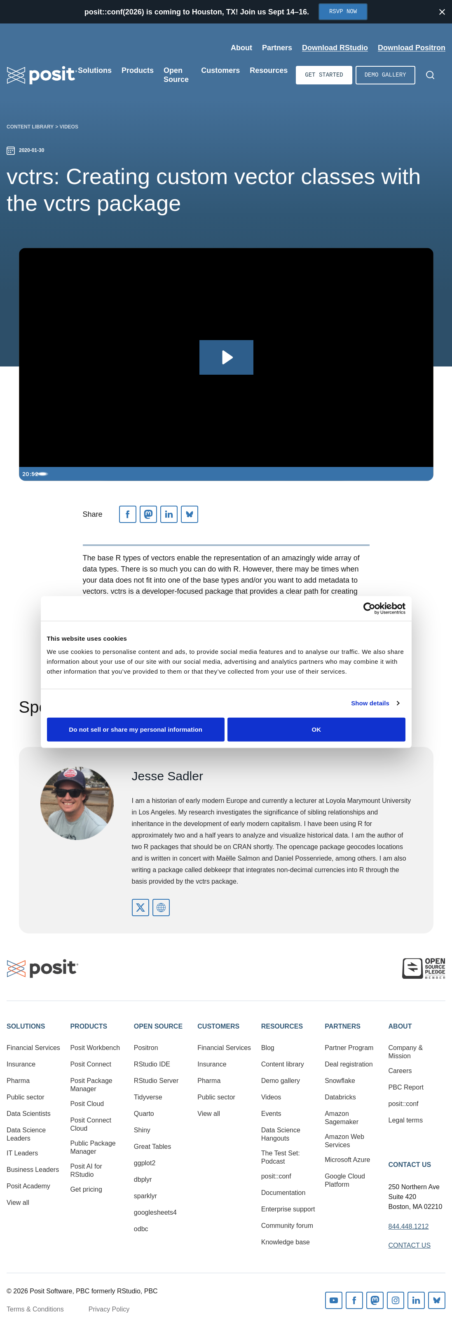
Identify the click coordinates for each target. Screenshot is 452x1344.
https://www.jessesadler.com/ (161, 907)
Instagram (395, 1300)
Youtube (333, 1300)
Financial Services (33, 1047)
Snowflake (340, 1080)
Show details (370, 703)
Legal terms (406, 1120)
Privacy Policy (109, 1309)
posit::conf (276, 1176)
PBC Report (406, 1087)
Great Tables (152, 1146)
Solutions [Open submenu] (95, 70)
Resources (282, 1026)
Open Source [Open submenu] (176, 75)
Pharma (18, 1080)
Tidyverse (148, 1097)
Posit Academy (28, 1186)
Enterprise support (288, 1209)
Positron (146, 1047)
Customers (218, 1026)
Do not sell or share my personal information (135, 729)
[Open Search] (430, 75)
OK (316, 729)
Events (271, 1113)
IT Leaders (22, 1153)
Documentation (283, 1192)
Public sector (25, 1097)
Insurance (21, 1064)
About (400, 1026)
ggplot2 (145, 1163)
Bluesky (436, 1300)
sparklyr (145, 1195)
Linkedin (416, 1300)
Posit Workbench (95, 1047)
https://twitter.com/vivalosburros (140, 907)
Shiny (142, 1130)
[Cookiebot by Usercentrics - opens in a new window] (369, 608)
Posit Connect (90, 1064)
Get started (324, 75)
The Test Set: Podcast (280, 1157)
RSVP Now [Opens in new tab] (343, 12)
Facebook (354, 1300)
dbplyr (143, 1179)
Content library (30, 127)
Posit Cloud (87, 1103)
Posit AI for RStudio (86, 1170)
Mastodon (375, 1300)
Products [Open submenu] (138, 70)
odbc (141, 1228)
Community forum (287, 1225)
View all (18, 1202)
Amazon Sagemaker (341, 1117)
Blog (267, 1047)
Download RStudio (335, 48)
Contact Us (410, 1164)
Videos (69, 127)
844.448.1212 (409, 1226)
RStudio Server (156, 1080)
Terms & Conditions (35, 1309)
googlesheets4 (155, 1212)
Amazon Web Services (344, 1140)
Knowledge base (285, 1242)
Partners (343, 1026)
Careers (400, 1070)
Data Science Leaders (26, 1134)
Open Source (158, 1026)
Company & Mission (406, 1051)
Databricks (340, 1097)
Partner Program (349, 1047)
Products (88, 1026)
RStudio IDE (152, 1064)
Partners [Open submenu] (277, 48)
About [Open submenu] (241, 48)
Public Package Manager (92, 1147)
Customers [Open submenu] (220, 70)
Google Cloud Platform (345, 1180)
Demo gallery (385, 75)
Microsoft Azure (347, 1159)
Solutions (26, 1026)
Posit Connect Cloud (90, 1124)
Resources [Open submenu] (269, 70)
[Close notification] (442, 12)
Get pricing (86, 1189)
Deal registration (349, 1064)
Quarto (144, 1113)
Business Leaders (33, 1169)
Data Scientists (29, 1113)
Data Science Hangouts (280, 1134)
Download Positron (411, 48)
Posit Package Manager (91, 1084)
